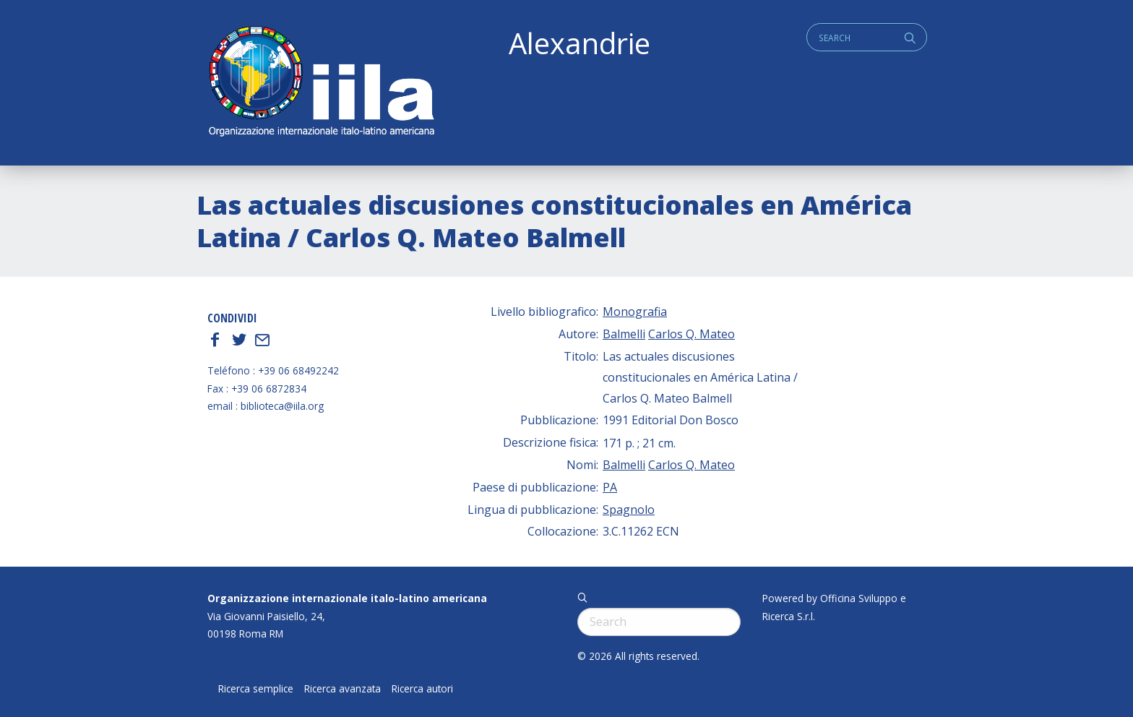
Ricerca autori (422, 689)
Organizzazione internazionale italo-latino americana (347, 598)
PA (610, 487)
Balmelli (624, 334)
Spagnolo (629, 510)
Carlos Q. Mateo (691, 334)
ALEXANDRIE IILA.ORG (321, 82)
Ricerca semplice (255, 689)
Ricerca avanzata (342, 689)
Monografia (635, 311)
